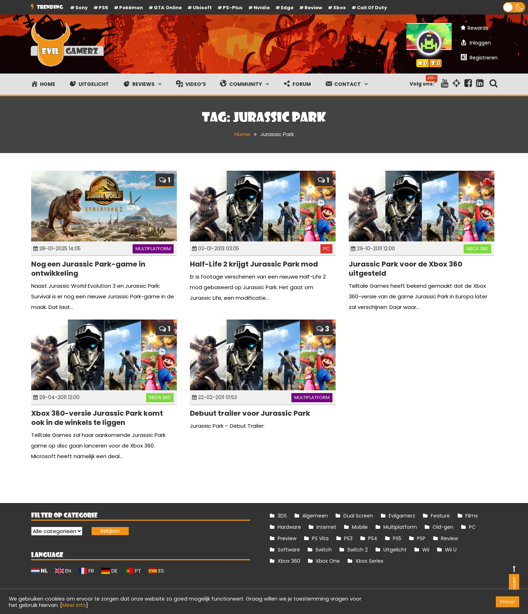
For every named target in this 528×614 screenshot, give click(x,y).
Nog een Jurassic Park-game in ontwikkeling (88, 268)
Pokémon (131, 7)
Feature (440, 515)
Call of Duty (372, 7)
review (313, 7)
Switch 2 (357, 549)
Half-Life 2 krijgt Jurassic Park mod (254, 264)
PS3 (348, 538)
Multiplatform (153, 248)
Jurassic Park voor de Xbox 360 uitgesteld (405, 268)
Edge (287, 7)
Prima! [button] (507, 601)
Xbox (339, 7)
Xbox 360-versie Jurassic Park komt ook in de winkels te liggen (97, 417)
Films (471, 515)
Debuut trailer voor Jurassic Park (250, 413)
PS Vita (320, 538)
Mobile (360, 527)
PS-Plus (233, 7)
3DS (282, 515)
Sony (81, 7)
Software (289, 549)
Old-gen (443, 527)
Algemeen (315, 515)
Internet (326, 527)
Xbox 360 (477, 248)
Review (449, 538)
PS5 (103, 7)
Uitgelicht (395, 549)
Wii (425, 549)
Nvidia (262, 7)
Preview (287, 538)
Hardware (289, 527)
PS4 (372, 538)
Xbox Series (369, 561)
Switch (323, 549)
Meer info (74, 605)
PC (326, 248)
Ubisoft (202, 7)
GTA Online (168, 7)
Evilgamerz (402, 515)
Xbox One (328, 561)
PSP (421, 538)
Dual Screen (358, 515)
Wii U (451, 549)
